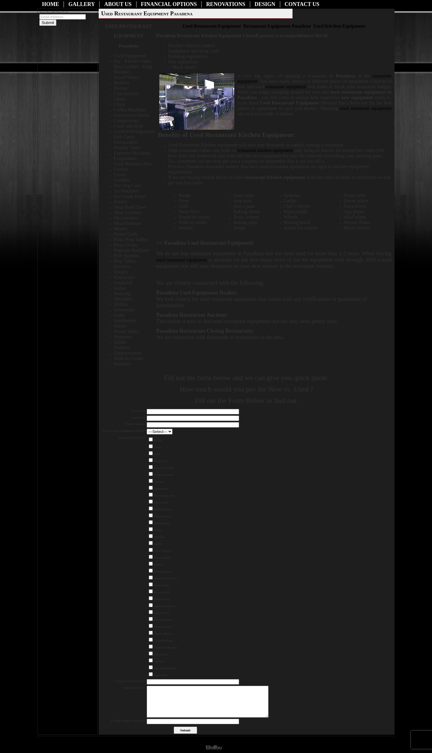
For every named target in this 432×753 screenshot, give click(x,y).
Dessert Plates (163, 619)
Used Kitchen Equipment (339, 26)
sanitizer (159, 661)
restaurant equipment (286, 86)
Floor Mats (161, 675)
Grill (157, 454)
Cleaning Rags (163, 640)
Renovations (225, 4)
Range (158, 440)
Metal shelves (163, 626)
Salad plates (162, 613)
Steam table (161, 585)
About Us (117, 4)
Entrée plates (162, 592)
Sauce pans (161, 502)
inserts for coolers (165, 578)
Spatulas (159, 537)
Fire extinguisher (165, 668)
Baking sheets (163, 509)
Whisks (159, 564)
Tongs (158, 530)
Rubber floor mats (166, 647)
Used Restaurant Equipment (211, 26)
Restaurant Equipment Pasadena (277, 26)
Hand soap (161, 654)
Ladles (158, 544)
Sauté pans (161, 488)
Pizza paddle (162, 557)
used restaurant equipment (366, 108)
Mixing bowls (163, 571)
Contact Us (302, 4)
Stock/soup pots (164, 495)
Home (50, 4)
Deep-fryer (161, 461)
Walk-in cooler (163, 474)
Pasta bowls (161, 599)
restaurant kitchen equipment (265, 150)
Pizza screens (162, 516)
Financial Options (169, 4)
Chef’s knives (163, 550)
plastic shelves (163, 633)
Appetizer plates (164, 606)
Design (265, 4)
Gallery (81, 4)
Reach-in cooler (164, 468)
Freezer (159, 481)
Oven (157, 447)
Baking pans (162, 523)
